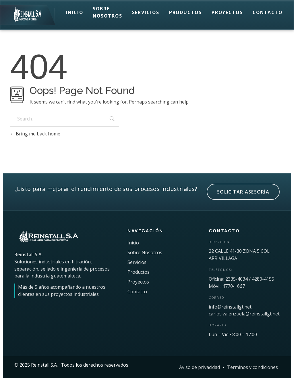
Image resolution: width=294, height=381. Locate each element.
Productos (185, 12)
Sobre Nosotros (107, 12)
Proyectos (227, 12)
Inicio (74, 12)
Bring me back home (35, 134)
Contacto (268, 12)
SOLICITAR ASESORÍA (243, 192)
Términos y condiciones (252, 367)
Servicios (145, 12)
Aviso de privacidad (199, 367)
